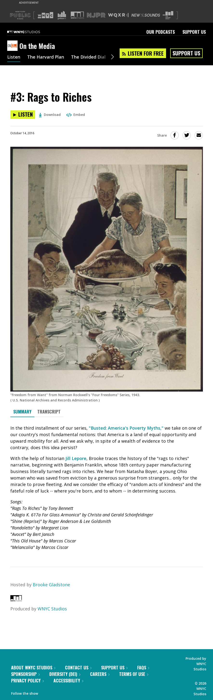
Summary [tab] (22, 411)
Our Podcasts (160, 32)
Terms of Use (133, 674)
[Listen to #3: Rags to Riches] (22, 114)
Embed (75, 114)
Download (50, 114)
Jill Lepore (75, 458)
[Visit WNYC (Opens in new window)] (45, 15)
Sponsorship (25, 674)
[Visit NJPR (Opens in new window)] (96, 15)
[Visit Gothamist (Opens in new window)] (62, 15)
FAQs (143, 667)
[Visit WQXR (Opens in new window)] (118, 15)
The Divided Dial (88, 57)
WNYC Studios (52, 609)
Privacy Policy (27, 680)
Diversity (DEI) (64, 674)
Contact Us (78, 667)
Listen (13, 57)
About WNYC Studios (33, 667)
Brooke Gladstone (51, 584)
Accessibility (68, 680)
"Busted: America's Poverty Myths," (126, 428)
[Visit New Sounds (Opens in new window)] (145, 15)
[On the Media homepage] (13, 46)
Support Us (194, 32)
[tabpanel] (106, 488)
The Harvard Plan (45, 57)
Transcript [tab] (49, 411)
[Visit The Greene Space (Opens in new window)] (168, 15)
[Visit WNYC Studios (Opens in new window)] (77, 15)
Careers (100, 674)
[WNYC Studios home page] (29, 32)
